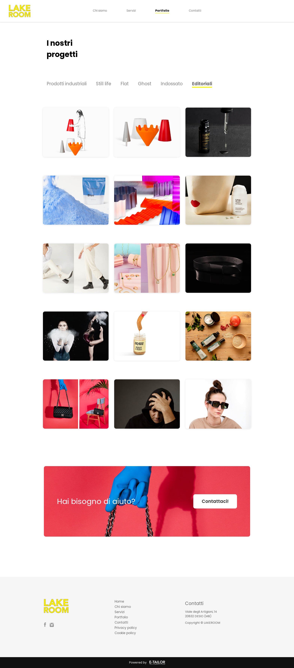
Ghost (144, 84)
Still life (103, 84)
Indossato (172, 84)
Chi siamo (100, 10)
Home (119, 601)
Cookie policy (125, 633)
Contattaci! (215, 501)
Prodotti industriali (67, 84)
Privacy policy (126, 627)
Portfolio (162, 10)
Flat (125, 84)
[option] (71, 84)
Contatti (195, 10)
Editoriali (202, 84)
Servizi (131, 10)
